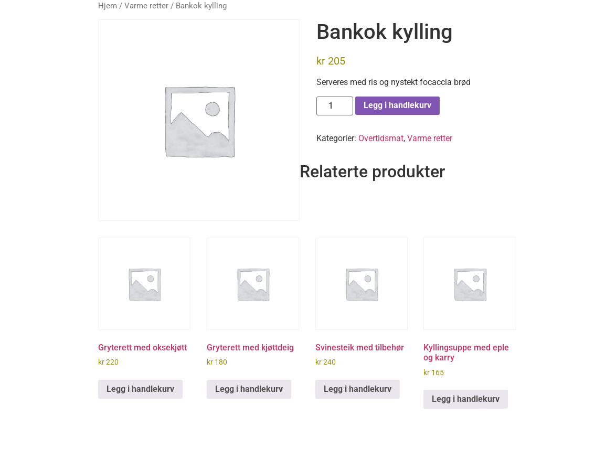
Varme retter (146, 5)
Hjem (107, 5)
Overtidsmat (380, 138)
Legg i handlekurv (397, 105)
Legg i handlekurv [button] (140, 389)
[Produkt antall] (334, 106)
